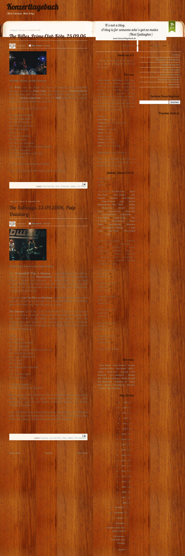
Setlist (73, 186)
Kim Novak (113, 231)
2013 (124, 466)
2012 (124, 471)
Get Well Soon (118, 191)
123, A (102, 61)
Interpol (121, 208)
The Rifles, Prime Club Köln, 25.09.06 (47, 36)
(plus (122, 201)
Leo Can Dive (55, 438)
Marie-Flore (126, 214)
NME (58, 97)
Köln (57, 186)
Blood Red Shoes (106, 368)
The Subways (16, 311)
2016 (124, 450)
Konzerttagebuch (32, 7)
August (121, 549)
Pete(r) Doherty (108, 201)
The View (131, 385)
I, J (132, 61)
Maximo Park (107, 208)
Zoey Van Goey (113, 388)
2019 (124, 434)
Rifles (18, 87)
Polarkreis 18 (120, 381)
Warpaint (113, 198)
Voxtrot (102, 388)
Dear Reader (119, 195)
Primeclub (65, 186)
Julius (100, 126)
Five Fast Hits (49, 186)
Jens (99, 136)
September (120, 523)
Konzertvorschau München (169, 79)
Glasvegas (124, 372)
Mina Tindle (117, 204)
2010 (124, 481)
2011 (124, 476)
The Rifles (81, 186)
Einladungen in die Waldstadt (168, 59)
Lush (108, 234)
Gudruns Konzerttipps (171, 70)
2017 (124, 444)
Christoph (102, 123)
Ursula (100, 139)
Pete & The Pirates (111, 378)
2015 (124, 455)
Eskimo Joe (112, 372)
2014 (124, 460)
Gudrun (101, 129)
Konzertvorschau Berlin (170, 74)
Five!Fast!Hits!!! (78, 90)
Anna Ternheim (128, 198)
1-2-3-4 (115, 349)
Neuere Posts (14, 453)
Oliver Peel (102, 119)
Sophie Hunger (120, 218)
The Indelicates (118, 221)
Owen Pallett (129, 231)
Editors (132, 204)
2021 (125, 423)
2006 (124, 503)
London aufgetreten (30, 97)
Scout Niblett (103, 218)
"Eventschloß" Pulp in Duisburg (32, 273)
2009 (124, 487)
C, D (112, 61)
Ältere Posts (82, 453)
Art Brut (131, 365)
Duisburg (45, 438)
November (119, 512)
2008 (124, 492)
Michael (101, 142)
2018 (124, 439)
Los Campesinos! (109, 214)
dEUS (130, 368)
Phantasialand (43, 276)
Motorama (130, 224)
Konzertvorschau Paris (170, 64)
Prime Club (39, 90)
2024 (124, 407)
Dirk (99, 146)
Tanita (100, 132)
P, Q (117, 64)
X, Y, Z (105, 67)
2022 (126, 418)
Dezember (119, 507)
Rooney (108, 385)
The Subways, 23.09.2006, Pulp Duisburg (118, 539)
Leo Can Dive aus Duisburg (37, 297)
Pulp (65, 438)
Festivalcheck (174, 84)
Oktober (120, 518)
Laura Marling (115, 224)
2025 (126, 402)
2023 (124, 413)
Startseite (49, 453)
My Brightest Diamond (113, 227)
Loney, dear (130, 211)
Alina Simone (105, 365)
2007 (124, 497)
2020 (124, 429)
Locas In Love (114, 211)
